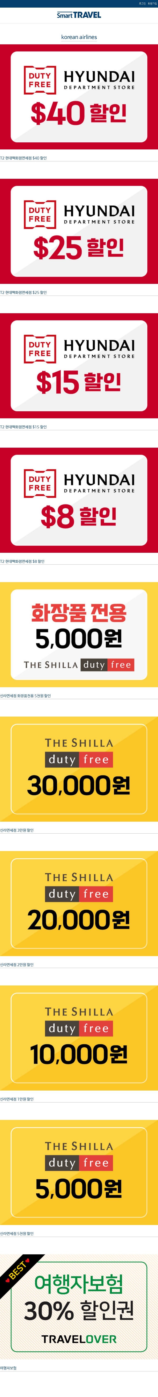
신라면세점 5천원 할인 (17, 1234)
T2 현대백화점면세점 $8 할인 (22, 562)
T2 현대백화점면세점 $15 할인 (23, 427)
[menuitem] (152, 3)
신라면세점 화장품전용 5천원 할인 (25, 696)
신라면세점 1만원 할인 (17, 1099)
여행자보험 (8, 1368)
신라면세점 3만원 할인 (17, 830)
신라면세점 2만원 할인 (17, 965)
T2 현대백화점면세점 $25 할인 (23, 293)
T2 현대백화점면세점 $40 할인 (23, 158)
